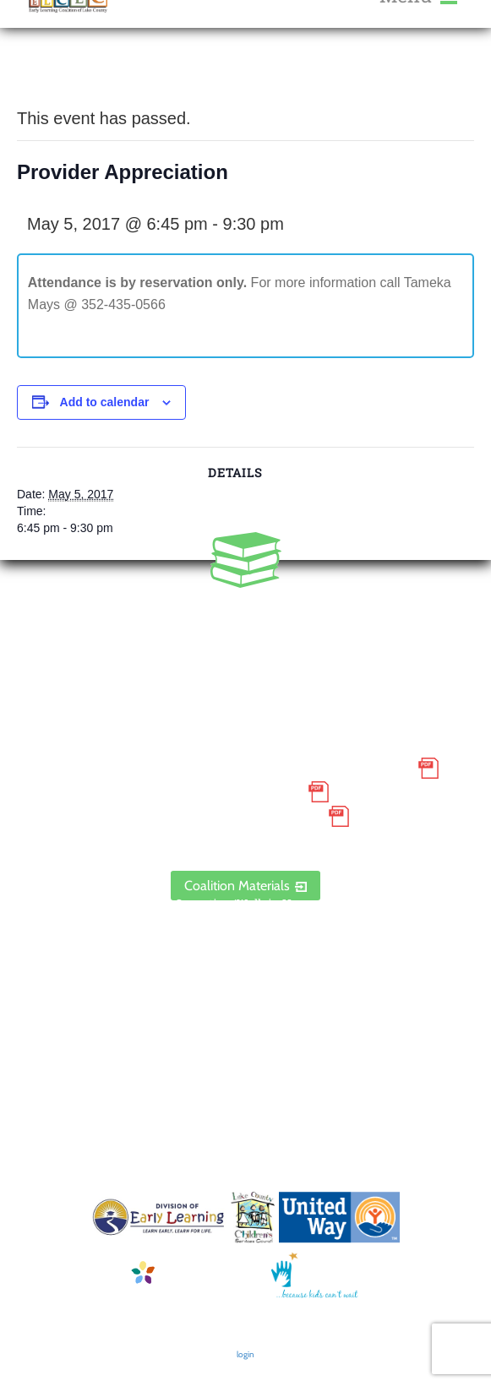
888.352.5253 (246, 638)
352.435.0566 (245, 614)
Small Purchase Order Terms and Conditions (230, 768)
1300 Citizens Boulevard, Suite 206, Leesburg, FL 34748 (245, 686)
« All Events (55, 75)
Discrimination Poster (230, 816)
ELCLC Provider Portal (246, 840)
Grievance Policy (231, 792)
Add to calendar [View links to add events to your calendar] (105, 402)
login (245, 1354)
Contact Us (245, 971)
